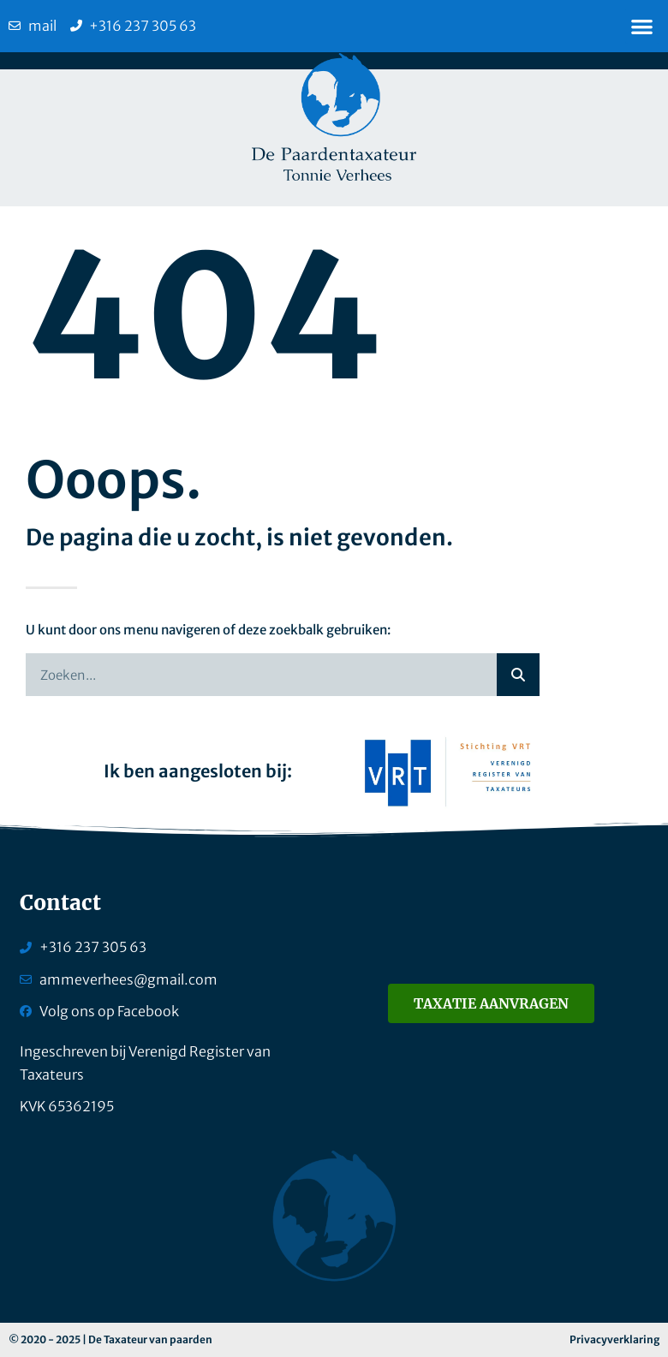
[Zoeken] (518, 674)
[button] (642, 26)
